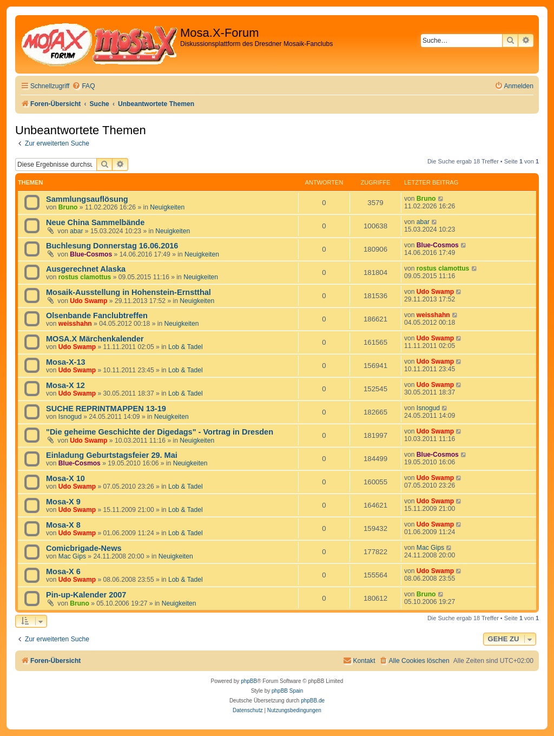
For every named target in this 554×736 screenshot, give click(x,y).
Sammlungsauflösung (87, 199)
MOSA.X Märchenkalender (95, 338)
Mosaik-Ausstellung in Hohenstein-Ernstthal (128, 292)
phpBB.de (313, 701)
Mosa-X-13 (65, 362)
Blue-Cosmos (91, 254)
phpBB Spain (287, 691)
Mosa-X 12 (65, 385)
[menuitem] (83, 86)
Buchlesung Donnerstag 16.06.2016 (112, 245)
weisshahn (75, 323)
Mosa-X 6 (63, 571)
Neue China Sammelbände (95, 222)
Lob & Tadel (185, 347)
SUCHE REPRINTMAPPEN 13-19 (106, 408)
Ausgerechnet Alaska (86, 269)
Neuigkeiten (167, 207)
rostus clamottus (84, 277)
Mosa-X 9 (63, 501)
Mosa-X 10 (65, 478)
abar (76, 231)
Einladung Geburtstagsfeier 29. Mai (111, 455)
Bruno (68, 207)
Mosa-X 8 (63, 525)
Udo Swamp (88, 301)
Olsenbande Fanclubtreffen (97, 315)
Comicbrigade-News (84, 548)
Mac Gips (72, 556)
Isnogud (70, 416)
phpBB (249, 681)
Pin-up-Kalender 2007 (86, 594)
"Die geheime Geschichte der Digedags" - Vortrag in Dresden (159, 432)
